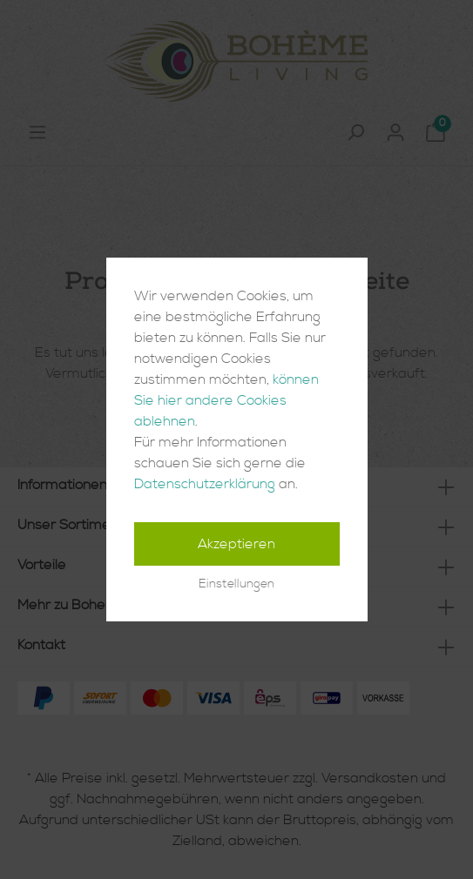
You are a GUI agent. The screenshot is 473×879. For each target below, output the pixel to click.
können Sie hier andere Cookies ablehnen (226, 400)
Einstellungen (236, 584)
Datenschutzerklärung (204, 484)
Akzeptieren (236, 544)
